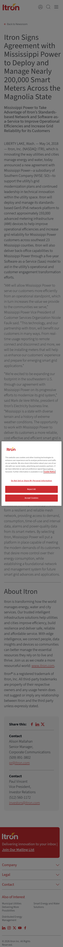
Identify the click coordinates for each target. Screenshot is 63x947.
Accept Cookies (31, 498)
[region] (31, 473)
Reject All (31, 489)
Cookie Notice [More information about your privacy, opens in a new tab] (49, 471)
